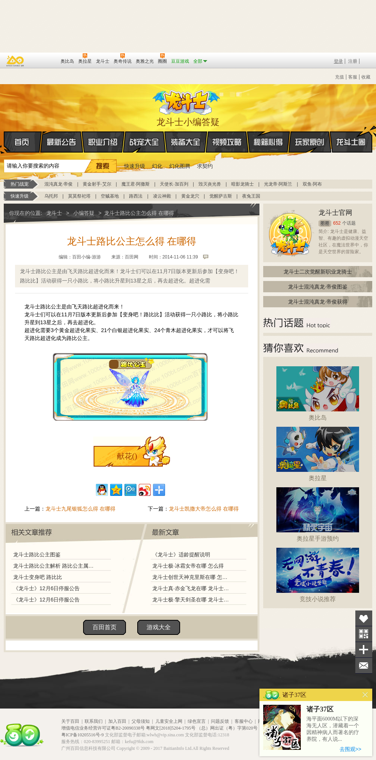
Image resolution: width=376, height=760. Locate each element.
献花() (127, 456)
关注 (363, 634)
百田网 (44, 60)
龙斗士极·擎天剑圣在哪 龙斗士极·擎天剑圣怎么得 (191, 600)
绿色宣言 (197, 721)
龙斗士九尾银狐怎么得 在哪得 (80, 509)
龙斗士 (187, 101)
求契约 (205, 166)
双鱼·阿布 (312, 184)
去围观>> (350, 749)
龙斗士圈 (351, 134)
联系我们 (94, 721)
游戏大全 (159, 627)
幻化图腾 (179, 166)
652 (337, 223)
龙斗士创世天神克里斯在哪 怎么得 (191, 577)
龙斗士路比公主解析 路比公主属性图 (55, 566)
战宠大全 (144, 142)
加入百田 (117, 721)
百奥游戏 (15, 60)
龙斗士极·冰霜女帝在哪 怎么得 (188, 566)
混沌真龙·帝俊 (58, 184)
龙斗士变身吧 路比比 (37, 577)
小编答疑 (83, 213)
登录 (338, 61)
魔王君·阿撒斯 (135, 184)
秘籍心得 (268, 142)
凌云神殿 (162, 196)
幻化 (157, 166)
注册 (352, 61)
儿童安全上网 (168, 721)
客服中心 (244, 721)
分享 (363, 649)
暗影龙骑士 (242, 184)
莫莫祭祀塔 (79, 196)
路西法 (136, 196)
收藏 (365, 77)
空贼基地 (110, 196)
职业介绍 (103, 142)
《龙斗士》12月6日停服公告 (46, 588)
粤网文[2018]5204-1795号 (171, 728)
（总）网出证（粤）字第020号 (227, 728)
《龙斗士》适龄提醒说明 (181, 554)
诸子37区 (320, 709)
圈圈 (324, 223)
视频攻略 (227, 142)
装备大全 (185, 142)
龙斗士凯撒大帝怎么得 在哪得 (204, 509)
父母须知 (141, 721)
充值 (339, 77)
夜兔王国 (251, 196)
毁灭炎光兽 (210, 184)
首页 (4, 142)
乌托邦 (51, 196)
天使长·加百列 (174, 184)
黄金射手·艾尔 (97, 184)
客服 (352, 77)
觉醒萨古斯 (220, 196)
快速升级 (134, 166)
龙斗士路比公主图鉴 (37, 554)
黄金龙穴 (190, 196)
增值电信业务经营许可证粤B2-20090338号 (103, 728)
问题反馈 (220, 721)
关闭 (365, 695)
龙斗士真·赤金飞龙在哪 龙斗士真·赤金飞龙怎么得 (191, 588)
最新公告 (61, 142)
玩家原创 (309, 142)
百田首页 (104, 627)
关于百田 (70, 721)
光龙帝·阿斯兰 (278, 184)
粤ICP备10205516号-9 (82, 734)
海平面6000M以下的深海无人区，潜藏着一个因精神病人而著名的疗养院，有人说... (332, 729)
